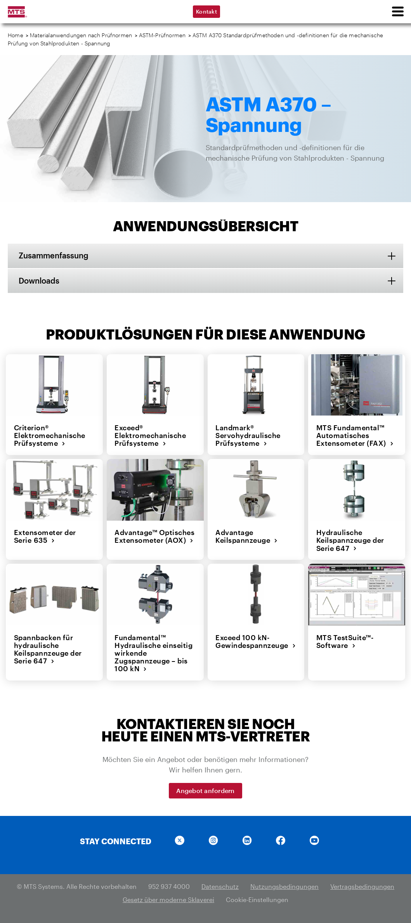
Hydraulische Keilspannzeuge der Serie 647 (350, 540)
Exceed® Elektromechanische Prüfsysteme (150, 435)
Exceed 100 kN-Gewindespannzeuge (255, 641)
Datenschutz (220, 885)
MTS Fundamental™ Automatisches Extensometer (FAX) (355, 435)
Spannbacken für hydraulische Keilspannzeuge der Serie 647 (48, 648)
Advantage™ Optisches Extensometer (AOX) (154, 536)
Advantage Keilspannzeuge (246, 536)
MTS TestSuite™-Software (344, 641)
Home (15, 35)
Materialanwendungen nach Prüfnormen (81, 35)
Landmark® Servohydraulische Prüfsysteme (248, 435)
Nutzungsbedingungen (284, 885)
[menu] (397, 11)
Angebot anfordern (205, 789)
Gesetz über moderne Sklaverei (168, 898)
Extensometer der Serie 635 (45, 536)
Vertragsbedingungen (362, 885)
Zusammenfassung (54, 255)
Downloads (39, 281)
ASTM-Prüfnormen (162, 35)
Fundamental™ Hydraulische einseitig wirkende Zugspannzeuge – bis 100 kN (153, 652)
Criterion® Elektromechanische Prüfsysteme (49, 435)
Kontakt (206, 11)
